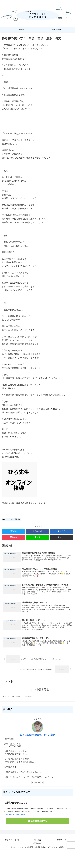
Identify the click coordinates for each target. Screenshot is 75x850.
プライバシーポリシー (13, 840)
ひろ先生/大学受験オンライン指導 (37, 735)
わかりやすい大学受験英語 (11, 519)
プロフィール (62, 840)
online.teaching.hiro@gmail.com (15, 815)
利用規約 (37, 840)
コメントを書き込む (37, 689)
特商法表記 (37, 844)
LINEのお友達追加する (37, 821)
